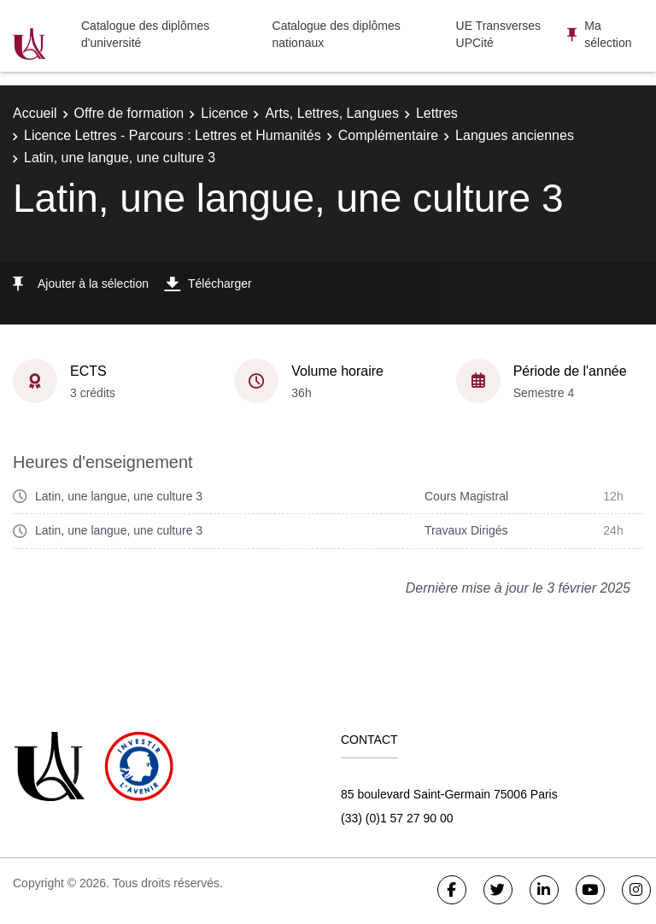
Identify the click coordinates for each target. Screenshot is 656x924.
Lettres (437, 113)
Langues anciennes (514, 135)
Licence (224, 113)
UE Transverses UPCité (499, 34)
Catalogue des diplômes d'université (145, 34)
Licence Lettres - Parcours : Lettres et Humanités (172, 135)
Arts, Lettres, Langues (332, 113)
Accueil (35, 113)
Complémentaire (388, 135)
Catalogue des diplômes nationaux (336, 34)
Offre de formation (129, 113)
